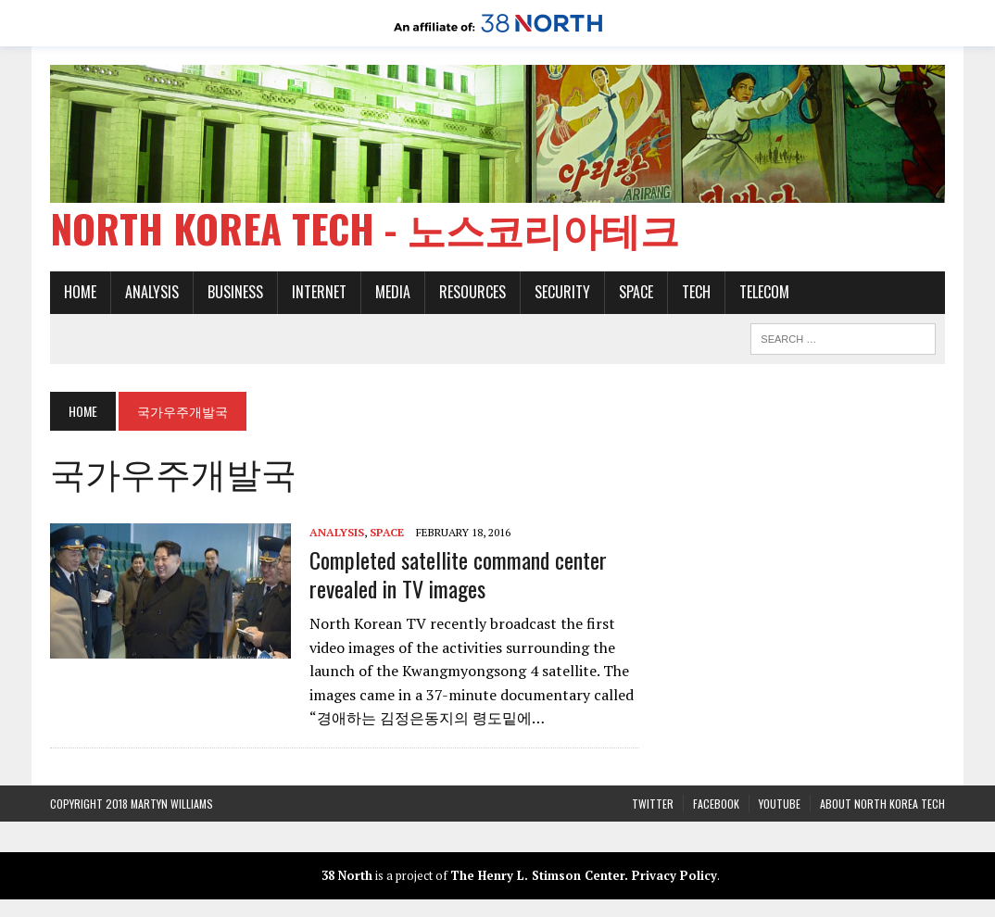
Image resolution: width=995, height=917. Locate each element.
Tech (696, 292)
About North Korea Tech (882, 803)
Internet (319, 292)
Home (80, 292)
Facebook (716, 803)
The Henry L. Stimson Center (537, 875)
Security (562, 292)
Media (392, 292)
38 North (346, 875)
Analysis (152, 292)
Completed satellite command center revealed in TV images (458, 574)
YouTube (779, 803)
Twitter (653, 803)
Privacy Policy (674, 875)
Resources (472, 292)
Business (235, 292)
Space (636, 292)
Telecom (764, 292)
